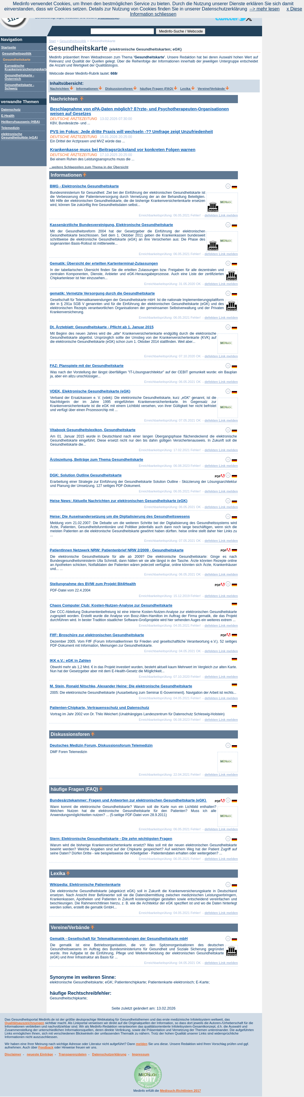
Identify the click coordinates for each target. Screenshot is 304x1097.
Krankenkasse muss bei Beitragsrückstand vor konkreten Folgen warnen (122, 149)
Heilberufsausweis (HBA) (20, 121)
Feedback (46, 1047)
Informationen (89, 88)
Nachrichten (61, 88)
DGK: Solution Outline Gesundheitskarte (86, 475)
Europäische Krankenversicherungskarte (26, 67)
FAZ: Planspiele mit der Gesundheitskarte (86, 365)
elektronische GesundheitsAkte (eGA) (19, 135)
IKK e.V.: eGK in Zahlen (70, 660)
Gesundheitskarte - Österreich (19, 77)
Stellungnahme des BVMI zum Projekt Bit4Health (93, 584)
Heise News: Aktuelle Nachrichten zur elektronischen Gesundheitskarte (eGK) (118, 501)
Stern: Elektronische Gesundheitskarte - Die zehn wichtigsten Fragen (111, 838)
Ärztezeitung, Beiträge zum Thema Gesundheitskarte (96, 459)
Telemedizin (10, 128)
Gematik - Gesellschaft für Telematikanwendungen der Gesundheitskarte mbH (119, 938)
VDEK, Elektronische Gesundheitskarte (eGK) (90, 391)
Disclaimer (13, 1054)
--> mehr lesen (265, 8)
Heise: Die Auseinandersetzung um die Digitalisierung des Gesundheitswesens (120, 516)
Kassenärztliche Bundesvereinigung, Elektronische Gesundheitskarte (111, 225)
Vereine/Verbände (213, 88)
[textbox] (122, 31)
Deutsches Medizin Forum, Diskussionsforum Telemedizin (101, 745)
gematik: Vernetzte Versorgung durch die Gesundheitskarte (102, 293)
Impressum (140, 1054)
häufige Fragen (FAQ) (158, 88)
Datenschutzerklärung (109, 1054)
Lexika (187, 88)
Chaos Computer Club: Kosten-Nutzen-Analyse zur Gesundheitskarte (111, 605)
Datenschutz (11, 109)
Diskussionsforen (121, 88)
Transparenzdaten (72, 1054)
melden (141, 1044)
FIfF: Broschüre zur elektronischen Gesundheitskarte (97, 635)
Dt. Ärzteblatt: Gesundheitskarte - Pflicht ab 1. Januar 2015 (101, 327)
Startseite (8, 47)
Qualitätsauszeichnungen (24, 1023)
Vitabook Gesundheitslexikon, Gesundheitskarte (92, 430)
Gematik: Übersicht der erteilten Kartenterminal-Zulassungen (104, 263)
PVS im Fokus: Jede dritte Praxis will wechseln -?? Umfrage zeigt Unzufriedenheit (131, 131)
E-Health (7, 115)
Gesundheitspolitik (16, 53)
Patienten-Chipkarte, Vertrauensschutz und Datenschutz (99, 707)
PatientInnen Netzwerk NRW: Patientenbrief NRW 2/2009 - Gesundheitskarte (116, 550)
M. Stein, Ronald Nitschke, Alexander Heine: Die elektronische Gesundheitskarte (121, 686)
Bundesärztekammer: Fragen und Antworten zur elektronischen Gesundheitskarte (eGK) (128, 800)
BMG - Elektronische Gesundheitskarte (84, 186)
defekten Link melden (221, 215)
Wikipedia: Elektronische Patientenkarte (85, 884)
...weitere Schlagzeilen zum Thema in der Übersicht (88, 167)
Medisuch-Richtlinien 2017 (180, 1090)
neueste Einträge (40, 1054)
